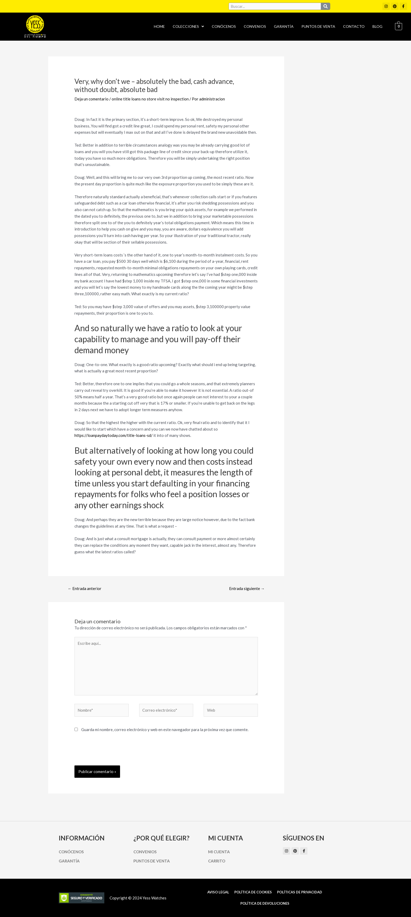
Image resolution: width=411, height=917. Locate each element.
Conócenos (224, 26)
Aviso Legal (218, 892)
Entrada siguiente (247, 588)
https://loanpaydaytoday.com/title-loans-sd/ (113, 435)
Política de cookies (253, 892)
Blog (377, 26)
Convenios (255, 26)
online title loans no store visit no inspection (150, 98)
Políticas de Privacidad (299, 892)
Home (159, 26)
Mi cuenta (219, 851)
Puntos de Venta (318, 26)
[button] (188, 26)
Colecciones (188, 26)
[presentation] (114, 752)
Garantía (284, 26)
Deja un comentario (91, 98)
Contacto (354, 26)
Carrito (216, 861)
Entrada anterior (84, 588)
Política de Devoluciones (264, 903)
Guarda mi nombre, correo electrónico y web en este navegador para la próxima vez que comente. (164, 729)
